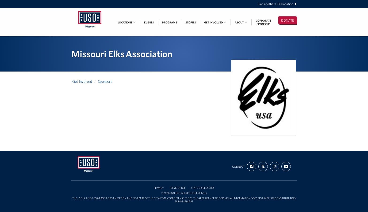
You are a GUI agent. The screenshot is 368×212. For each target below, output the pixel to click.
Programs (169, 22)
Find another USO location (277, 4)
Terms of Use (177, 187)
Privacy (159, 187)
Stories (190, 22)
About (241, 22)
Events (149, 22)
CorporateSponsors (263, 22)
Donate (287, 20)
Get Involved (215, 22)
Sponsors (105, 81)
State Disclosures (203, 187)
